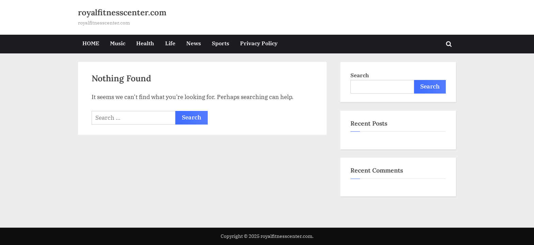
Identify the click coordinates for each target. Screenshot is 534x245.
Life (170, 43)
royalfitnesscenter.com (122, 12)
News (193, 43)
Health (145, 43)
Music (117, 43)
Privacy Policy (259, 43)
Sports (220, 43)
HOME (90, 43)
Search (359, 75)
